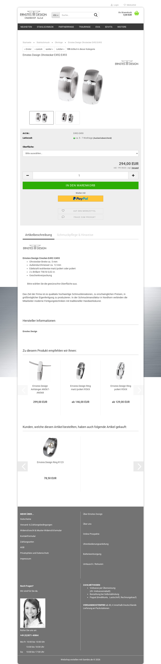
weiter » (49, 49)
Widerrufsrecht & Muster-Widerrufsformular (41, 530)
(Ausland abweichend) (102, 138)
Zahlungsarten (27, 542)
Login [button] (115, 5)
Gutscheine (25, 519)
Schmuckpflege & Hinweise (75, 235)
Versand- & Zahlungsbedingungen (36, 524)
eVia (98, 27)
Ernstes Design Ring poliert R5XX (120, 388)
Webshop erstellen (70, 659)
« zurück (38, 49)
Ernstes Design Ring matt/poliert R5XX (80, 388)
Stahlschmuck (45, 27)
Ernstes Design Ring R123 (50, 462)
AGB (22, 547)
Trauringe (84, 27)
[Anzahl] (80, 175)
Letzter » (60, 49)
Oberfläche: (28, 147)
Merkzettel (130, 5)
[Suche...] (56, 15)
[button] (28, 175)
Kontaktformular (28, 536)
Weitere (121, 27)
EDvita (108, 27)
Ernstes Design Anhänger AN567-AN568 (40, 389)
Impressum (25, 558)
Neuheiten (26, 27)
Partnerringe (66, 27)
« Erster (27, 49)
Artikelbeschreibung (38, 235)
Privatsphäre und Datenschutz (34, 553)
